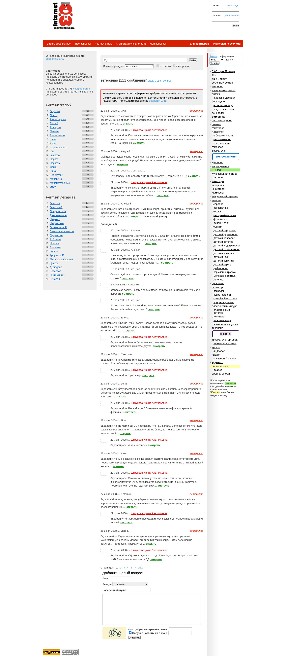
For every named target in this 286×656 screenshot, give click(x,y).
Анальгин (55, 247)
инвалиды (218, 181)
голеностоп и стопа (225, 343)
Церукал (55, 219)
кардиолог (218, 185)
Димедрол (56, 267)
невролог (217, 203)
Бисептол (55, 271)
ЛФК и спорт (219, 78)
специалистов (81, 88)
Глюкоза (55, 155)
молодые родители (225, 275)
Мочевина (56, 178)
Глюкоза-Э (56, 207)
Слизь (53, 166)
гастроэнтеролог (222, 120)
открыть (128, 123)
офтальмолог (220, 219)
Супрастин (56, 235)
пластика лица (222, 320)
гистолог (219, 177)
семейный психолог (225, 298)
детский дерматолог (226, 234)
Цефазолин (57, 223)
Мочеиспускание (60, 182)
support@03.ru (54, 58)
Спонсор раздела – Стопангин (225, 333)
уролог (216, 347)
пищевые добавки (224, 97)
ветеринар (218, 116)
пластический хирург (224, 306)
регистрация (232, 5)
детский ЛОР (221, 256)
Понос (53, 115)
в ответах (165, 66)
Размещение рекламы (227, 43)
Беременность (58, 147)
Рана (53, 170)
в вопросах (182, 66)
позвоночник (221, 207)
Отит (53, 186)
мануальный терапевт (225, 196)
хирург (216, 354)
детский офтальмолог (227, 249)
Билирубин (56, 174)
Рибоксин (55, 239)
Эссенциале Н (58, 227)
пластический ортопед (222, 311)
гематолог (218, 128)
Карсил (54, 251)
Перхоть (55, 163)
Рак (52, 151)
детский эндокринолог (227, 245)
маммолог (218, 192)
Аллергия (55, 127)
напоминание (232, 15)
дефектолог (221, 268)
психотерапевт (222, 294)
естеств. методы (223, 105)
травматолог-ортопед (225, 339)
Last (140, 567)
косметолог (218, 188)
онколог (216, 211)
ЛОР (214, 75)
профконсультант (224, 302)
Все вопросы (83, 43)
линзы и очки (221, 222)
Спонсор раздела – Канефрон (225, 156)
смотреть (139, 142)
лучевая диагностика (224, 173)
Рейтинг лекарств (60, 197)
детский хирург (222, 264)
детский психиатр (224, 260)
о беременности (223, 135)
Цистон (54, 263)
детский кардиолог (225, 230)
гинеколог (218, 131)
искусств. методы (224, 109)
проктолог (218, 283)
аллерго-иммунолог (224, 90)
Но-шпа (54, 243)
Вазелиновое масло (62, 231)
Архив (213, 56)
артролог (217, 86)
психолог (219, 290)
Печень (54, 131)
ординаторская (221, 373)
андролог (219, 350)
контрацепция (222, 143)
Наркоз (54, 159)
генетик (216, 124)
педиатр (217, 226)
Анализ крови (58, 119)
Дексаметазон (58, 215)
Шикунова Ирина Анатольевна (149, 129)
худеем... (217, 362)
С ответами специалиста (131, 43)
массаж (216, 200)
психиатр (217, 287)
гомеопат (217, 146)
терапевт (217, 327)
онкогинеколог (222, 139)
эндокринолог (220, 366)
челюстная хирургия (226, 324)
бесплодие (218, 101)
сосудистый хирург (225, 358)
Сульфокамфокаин (61, 259)
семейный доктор (222, 82)
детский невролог (224, 238)
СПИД (217, 169)
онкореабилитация (225, 215)
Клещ (53, 139)
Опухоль (55, 111)
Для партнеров (199, 43)
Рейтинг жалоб (58, 105)
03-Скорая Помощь (223, 71)
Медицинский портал (63, 16)
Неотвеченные (103, 43)
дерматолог (219, 150)
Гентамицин (57, 274)
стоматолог (218, 316)
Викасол (55, 278)
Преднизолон (58, 211)
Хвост (53, 143)
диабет (218, 369)
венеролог (218, 112)
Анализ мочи (57, 135)
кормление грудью (225, 272)
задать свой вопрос (159, 80)
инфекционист (220, 166)
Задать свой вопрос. (59, 43)
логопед (218, 279)
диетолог (217, 162)
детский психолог (224, 253)
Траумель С (57, 255)
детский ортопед (223, 241)
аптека (216, 93)
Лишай (54, 123)
